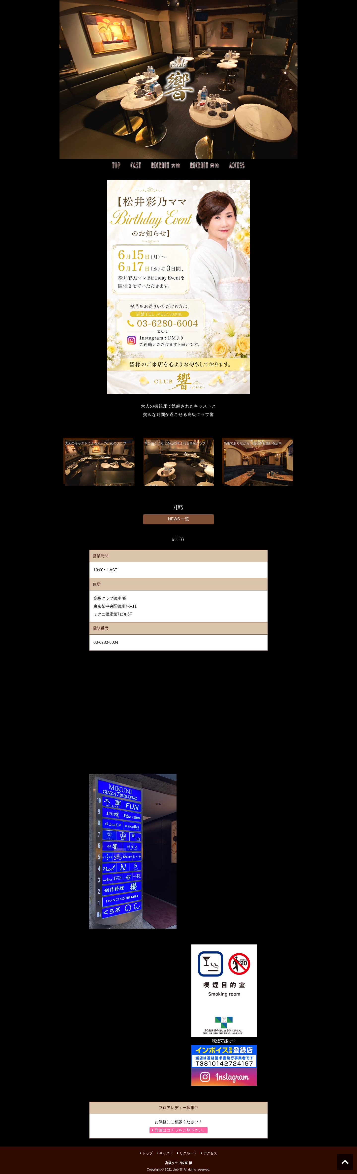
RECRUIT (166, 165)
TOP (116, 165)
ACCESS (237, 165)
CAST (136, 165)
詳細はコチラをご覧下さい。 (179, 1130)
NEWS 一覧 (178, 519)
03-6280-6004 (105, 642)
